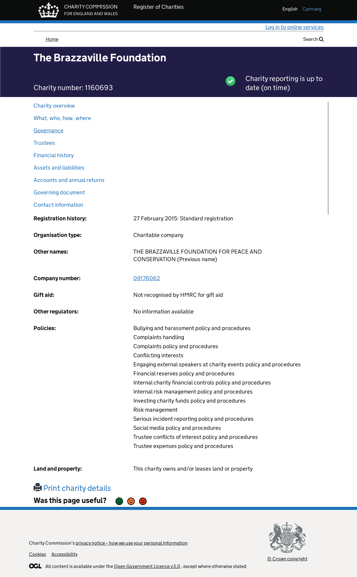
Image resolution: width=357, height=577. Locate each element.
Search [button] (313, 39)
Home (52, 39)
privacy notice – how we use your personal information (132, 543)
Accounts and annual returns (69, 180)
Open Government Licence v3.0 (147, 566)
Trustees (44, 142)
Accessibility (64, 554)
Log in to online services (294, 27)
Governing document (59, 192)
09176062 (146, 278)
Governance (48, 130)
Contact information (58, 204)
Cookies (37, 554)
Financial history (54, 155)
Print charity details (72, 488)
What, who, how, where (62, 118)
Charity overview (54, 105)
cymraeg (312, 9)
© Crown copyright (287, 559)
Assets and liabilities (59, 167)
